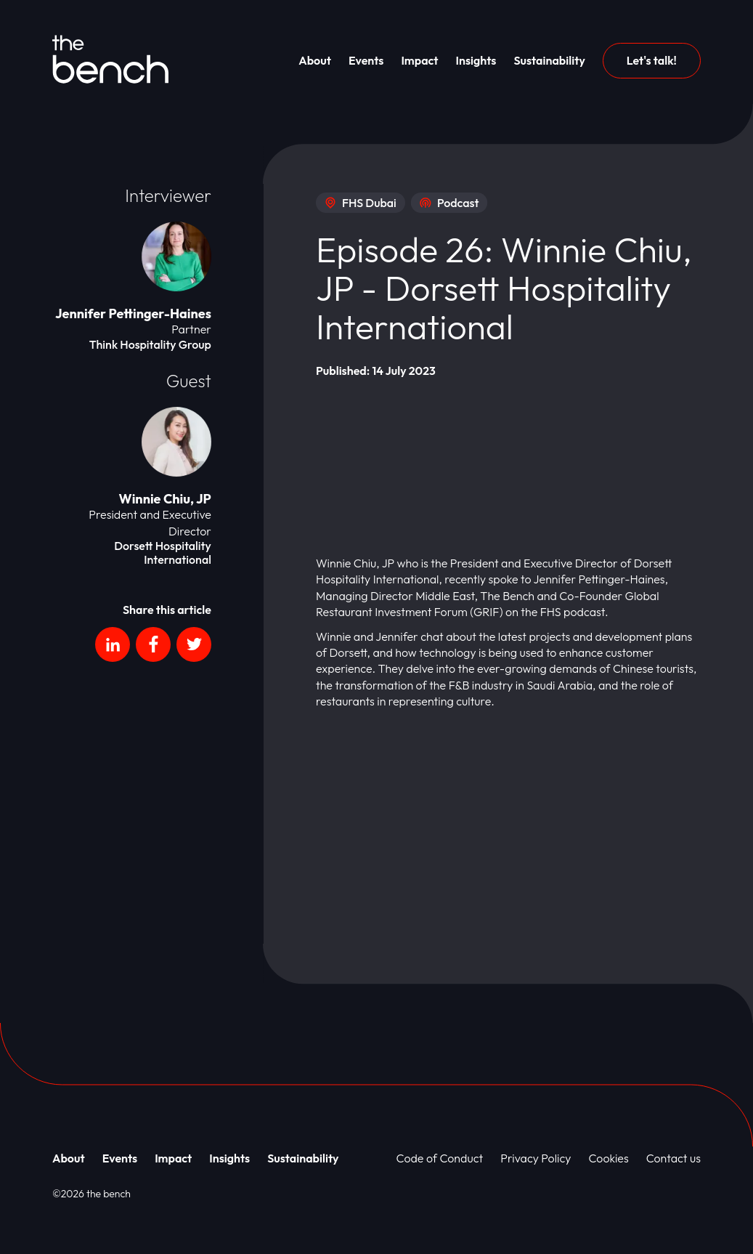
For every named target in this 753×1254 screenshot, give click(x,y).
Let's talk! (652, 60)
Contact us (673, 1158)
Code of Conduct (440, 1158)
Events (366, 60)
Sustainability (549, 60)
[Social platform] (112, 644)
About (314, 60)
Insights (476, 60)
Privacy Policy (535, 1158)
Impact (419, 60)
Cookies (609, 1158)
